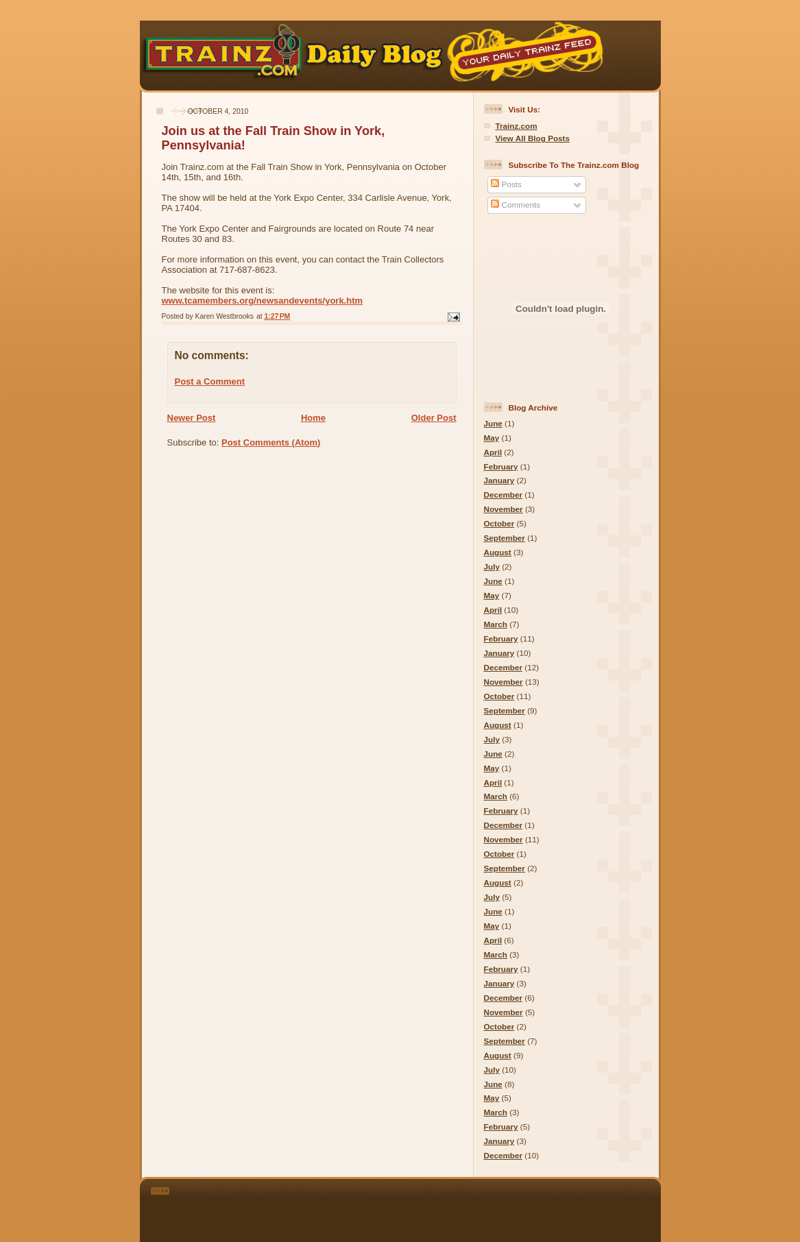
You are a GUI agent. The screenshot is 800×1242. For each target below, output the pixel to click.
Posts (506, 184)
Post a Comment (210, 381)
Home (313, 418)
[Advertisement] (418, 1207)
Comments (515, 204)
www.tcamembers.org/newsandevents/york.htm (262, 300)
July (492, 566)
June (493, 423)
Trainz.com (516, 125)
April (493, 452)
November (503, 508)
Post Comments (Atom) (270, 442)
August (497, 552)
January (499, 480)
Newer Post (191, 418)
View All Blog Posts (533, 138)
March (495, 624)
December (503, 494)
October (499, 523)
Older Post (434, 418)
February (501, 466)
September (504, 537)
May (492, 437)
